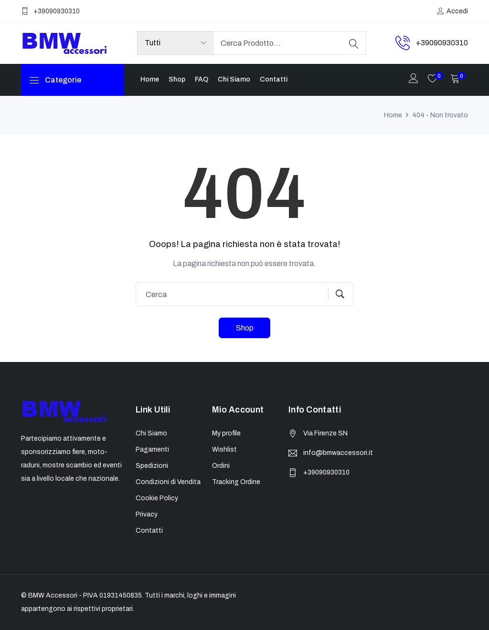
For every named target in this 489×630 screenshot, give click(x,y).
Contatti (273, 79)
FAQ (201, 79)
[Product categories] (175, 43)
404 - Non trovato (440, 115)
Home (149, 79)
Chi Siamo (234, 79)
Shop (177, 79)
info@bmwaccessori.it (338, 452)
